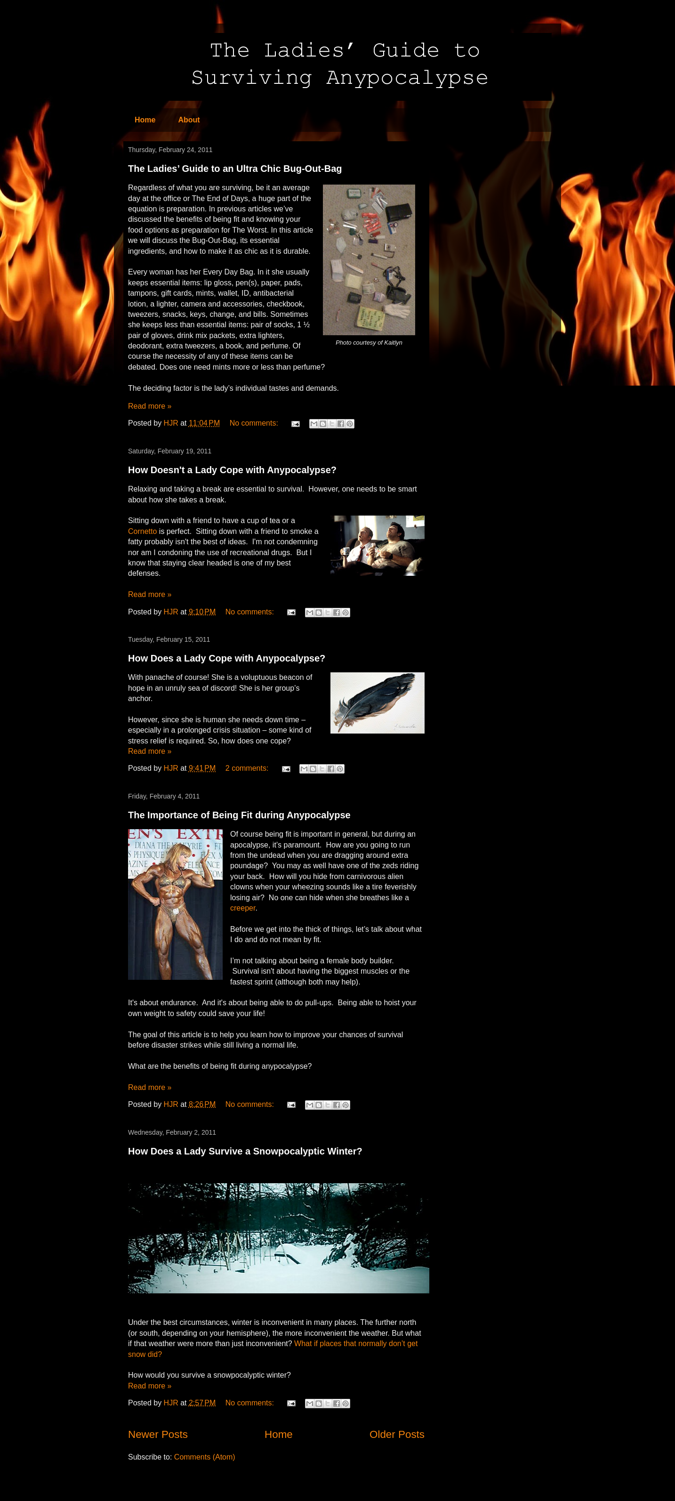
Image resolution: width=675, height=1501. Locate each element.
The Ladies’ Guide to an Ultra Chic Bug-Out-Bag (235, 168)
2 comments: (248, 768)
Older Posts (397, 1434)
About (189, 120)
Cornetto (142, 531)
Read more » (150, 406)
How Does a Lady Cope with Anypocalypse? (226, 658)
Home (145, 120)
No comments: (255, 423)
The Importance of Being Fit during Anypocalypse (239, 815)
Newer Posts (158, 1434)
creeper (242, 908)
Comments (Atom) (204, 1457)
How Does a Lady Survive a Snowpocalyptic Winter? (245, 1151)
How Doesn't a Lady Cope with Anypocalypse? (232, 470)
